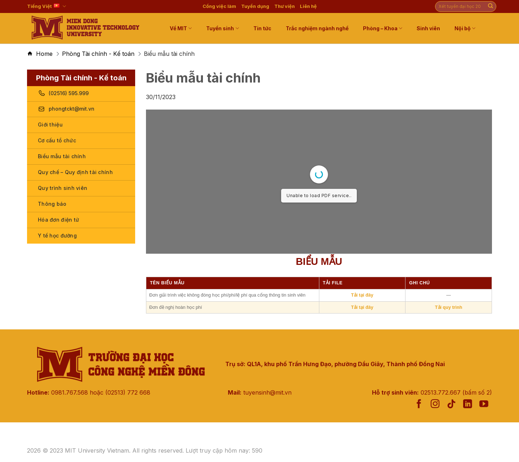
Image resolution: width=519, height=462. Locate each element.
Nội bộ (464, 28)
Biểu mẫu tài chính (62, 156)
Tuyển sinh (222, 28)
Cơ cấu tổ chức (57, 140)
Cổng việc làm (219, 6)
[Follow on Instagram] (435, 404)
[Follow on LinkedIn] (467, 404)
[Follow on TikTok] (451, 404)
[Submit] (490, 6)
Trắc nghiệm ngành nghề (317, 28)
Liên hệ (308, 6)
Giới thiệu (50, 124)
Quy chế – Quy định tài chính (75, 172)
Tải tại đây (362, 295)
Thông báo (52, 204)
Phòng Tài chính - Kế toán (98, 53)
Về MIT (181, 28)
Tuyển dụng (255, 6)
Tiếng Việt (46, 6)
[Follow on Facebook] (418, 404)
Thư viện (284, 6)
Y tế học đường (57, 235)
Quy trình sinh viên (62, 188)
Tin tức (262, 28)
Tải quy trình (448, 307)
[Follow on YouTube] (483, 404)
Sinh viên (428, 28)
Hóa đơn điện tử (58, 220)
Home (44, 53)
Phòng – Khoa (382, 28)
